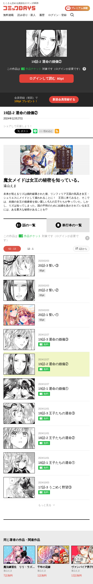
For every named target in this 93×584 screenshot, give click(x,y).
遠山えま (10, 186)
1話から (83, 248)
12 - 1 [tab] (30, 248)
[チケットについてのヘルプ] (84, 69)
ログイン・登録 (57, 15)
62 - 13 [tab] (12, 248)
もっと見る (44, 505)
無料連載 (8, 15)
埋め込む (48, 131)
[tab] (24, 225)
